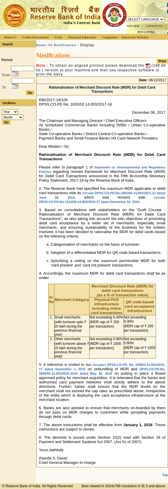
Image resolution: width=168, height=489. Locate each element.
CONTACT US (154, 26)
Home (41, 45)
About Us (10, 37)
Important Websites (135, 37)
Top (165, 475)
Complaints (110, 37)
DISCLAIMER (146, 31)
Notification (65, 45)
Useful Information (35, 37)
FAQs (58, 37)
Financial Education (82, 37)
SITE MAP (133, 26)
